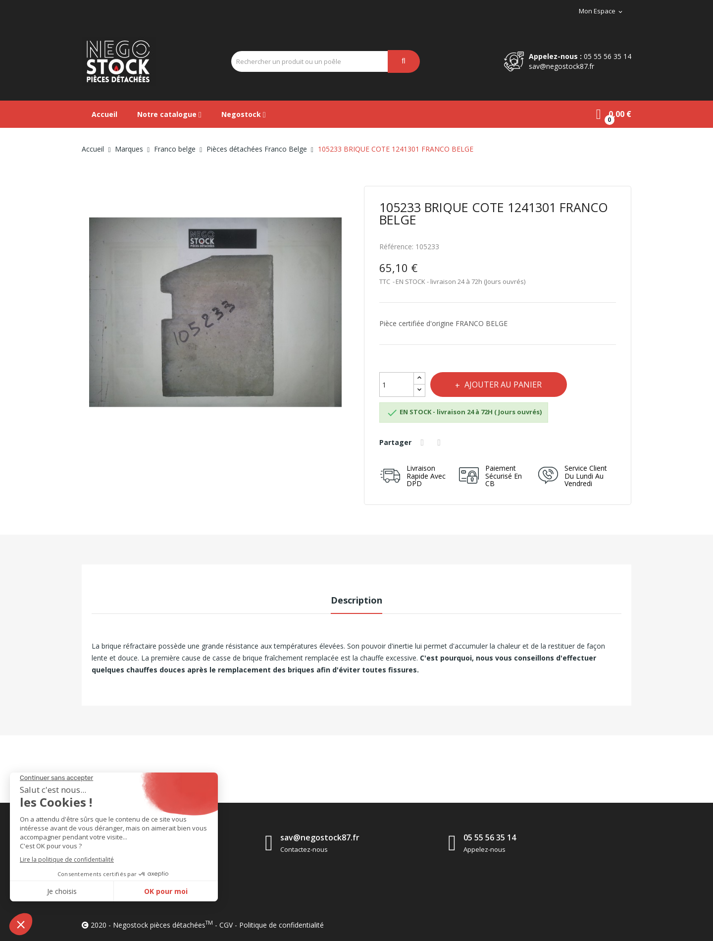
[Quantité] (396, 384)
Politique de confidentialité (281, 925)
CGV (226, 925)
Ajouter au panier (507, 384)
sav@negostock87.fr (561, 66)
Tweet (443, 442)
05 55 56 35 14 (607, 56)
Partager (424, 442)
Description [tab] (356, 600)
